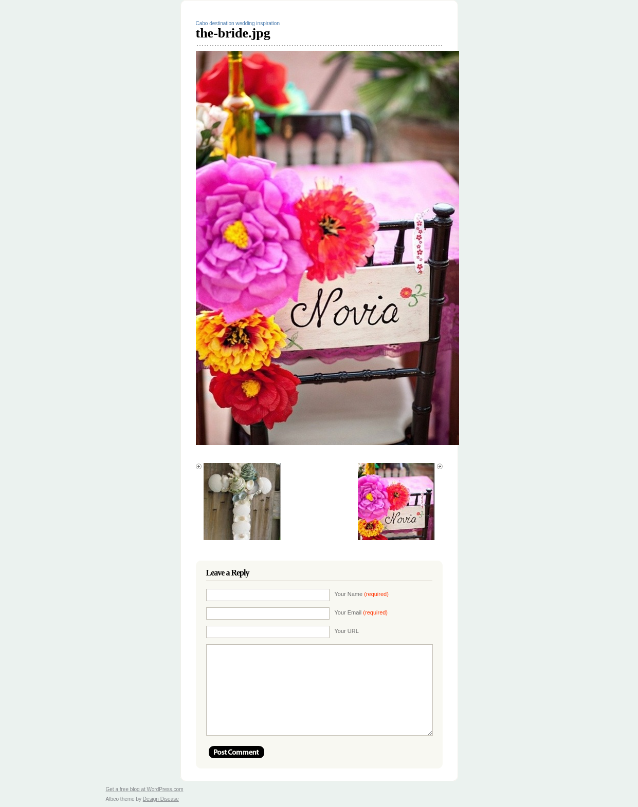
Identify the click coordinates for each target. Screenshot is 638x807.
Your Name (362, 594)
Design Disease (161, 799)
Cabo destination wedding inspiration (238, 23)
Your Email (361, 612)
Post (236, 752)
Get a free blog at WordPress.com (145, 789)
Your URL (347, 631)
